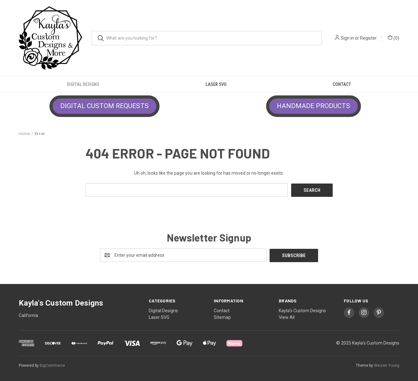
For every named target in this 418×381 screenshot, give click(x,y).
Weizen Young (386, 365)
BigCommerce (52, 365)
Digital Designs (83, 84)
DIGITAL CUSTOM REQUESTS (104, 106)
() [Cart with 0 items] (393, 38)
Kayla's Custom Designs (302, 310)
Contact (342, 84)
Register (368, 38)
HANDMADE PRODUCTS (313, 106)
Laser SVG (216, 84)
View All (287, 316)
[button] (104, 106)
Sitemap (222, 316)
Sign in (347, 38)
